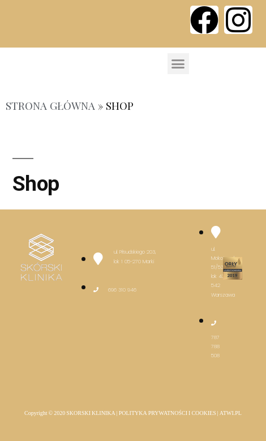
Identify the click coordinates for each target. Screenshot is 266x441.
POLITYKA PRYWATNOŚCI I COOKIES (167, 413)
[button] (178, 64)
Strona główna (50, 106)
